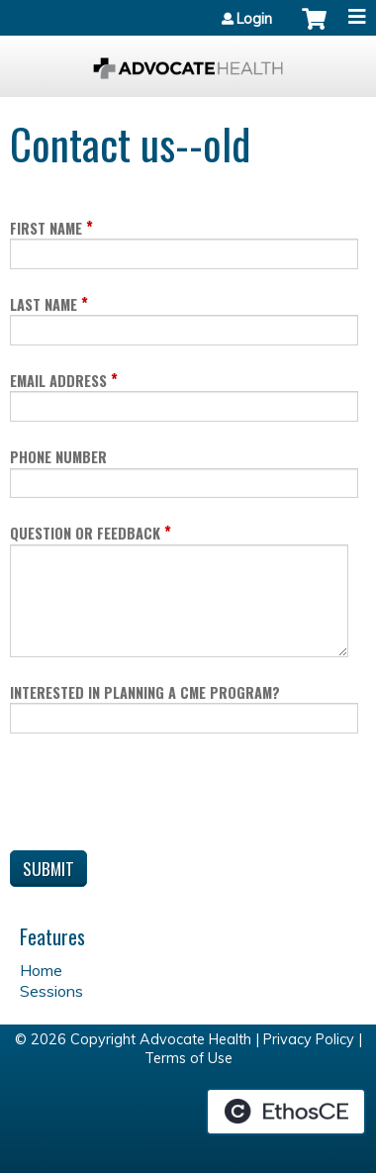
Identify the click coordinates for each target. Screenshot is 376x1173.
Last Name (43, 304)
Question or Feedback (85, 533)
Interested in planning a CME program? (145, 692)
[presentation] (160, 795)
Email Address (58, 380)
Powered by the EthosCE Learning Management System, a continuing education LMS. (286, 1111)
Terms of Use (188, 1058)
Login (254, 19)
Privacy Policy (308, 1039)
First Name (46, 228)
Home (41, 970)
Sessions (51, 991)
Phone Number (58, 456)
